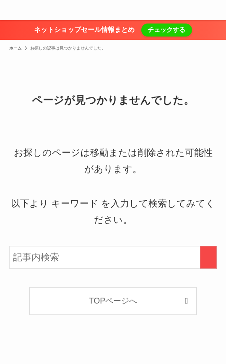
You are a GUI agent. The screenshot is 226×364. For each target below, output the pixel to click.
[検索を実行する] (208, 257)
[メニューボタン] (10, 10)
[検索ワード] (113, 257)
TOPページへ (113, 300)
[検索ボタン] (216, 10)
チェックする (166, 29)
